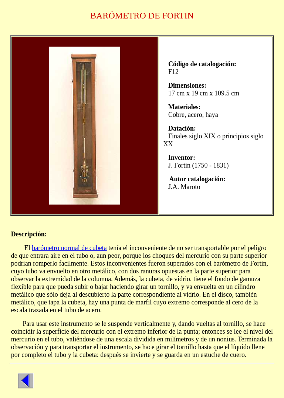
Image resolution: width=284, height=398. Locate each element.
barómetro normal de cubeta (69, 248)
